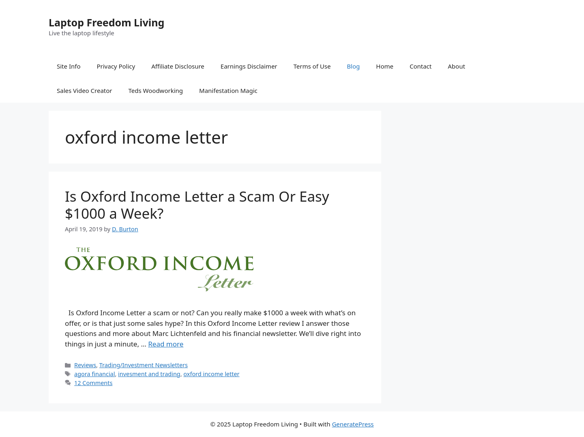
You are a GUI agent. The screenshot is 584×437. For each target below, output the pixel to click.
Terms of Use (312, 66)
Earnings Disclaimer (249, 66)
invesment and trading (149, 374)
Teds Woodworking (156, 90)
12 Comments (93, 383)
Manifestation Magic (228, 90)
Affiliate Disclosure (177, 66)
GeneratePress (353, 424)
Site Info (68, 66)
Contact (421, 66)
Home (384, 66)
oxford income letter (211, 374)
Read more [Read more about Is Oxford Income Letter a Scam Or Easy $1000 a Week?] (165, 344)
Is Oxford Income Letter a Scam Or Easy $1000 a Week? (197, 205)
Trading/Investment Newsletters (143, 365)
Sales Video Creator (84, 90)
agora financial (94, 374)
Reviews (85, 365)
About (456, 66)
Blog (353, 66)
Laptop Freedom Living (106, 22)
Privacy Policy (116, 66)
